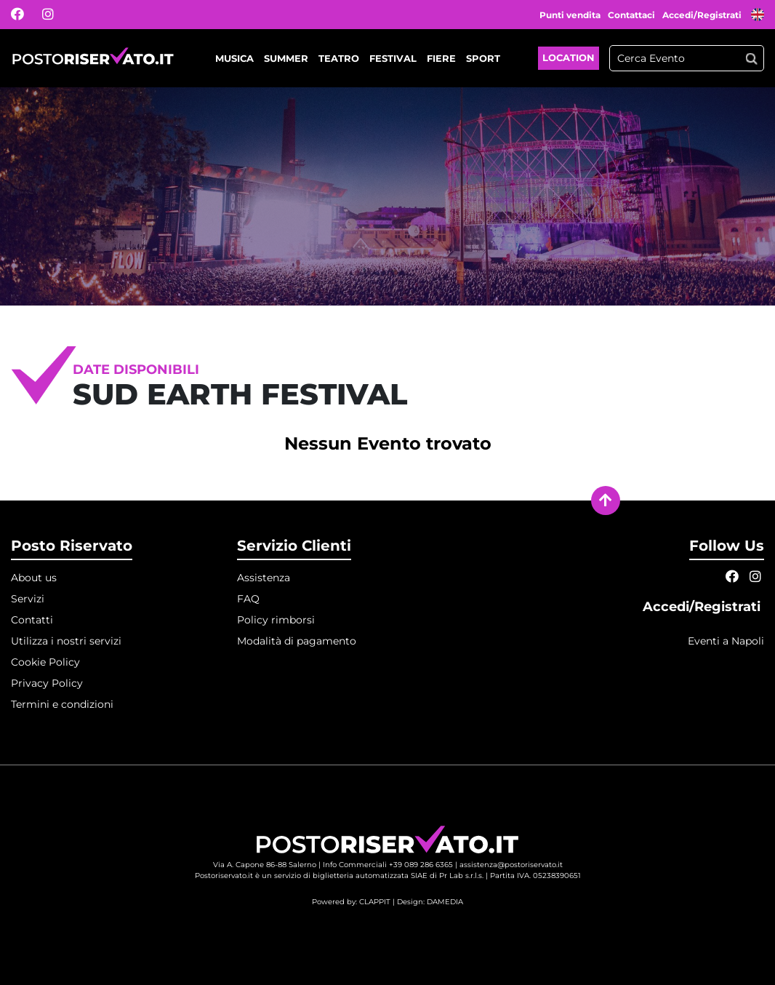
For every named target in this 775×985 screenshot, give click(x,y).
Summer (286, 58)
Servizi (27, 598)
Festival (393, 58)
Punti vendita (570, 14)
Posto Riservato (71, 545)
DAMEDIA (445, 901)
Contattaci (631, 14)
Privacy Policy (47, 683)
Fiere (441, 58)
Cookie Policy (45, 662)
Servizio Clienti (294, 545)
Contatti (32, 619)
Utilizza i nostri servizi (66, 640)
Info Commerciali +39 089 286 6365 (388, 864)
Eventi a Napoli (726, 640)
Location (568, 57)
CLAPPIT (374, 901)
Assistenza (263, 577)
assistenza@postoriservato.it (511, 864)
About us (34, 577)
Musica (234, 58)
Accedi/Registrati (703, 14)
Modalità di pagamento (296, 640)
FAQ (248, 598)
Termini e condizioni (62, 704)
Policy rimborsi (276, 619)
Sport (483, 58)
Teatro (338, 58)
